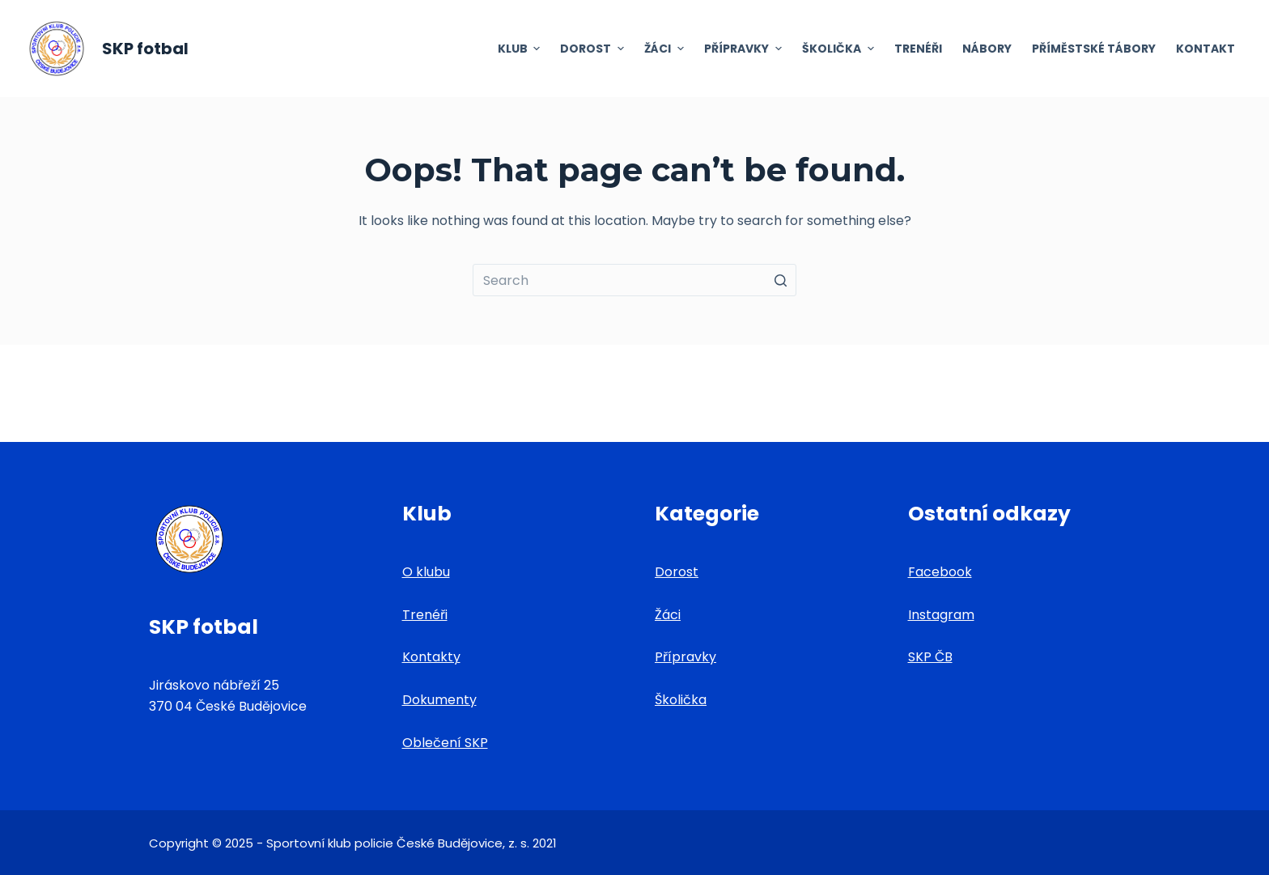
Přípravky (685, 657)
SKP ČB (930, 657)
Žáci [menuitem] (666, 48)
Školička (681, 699)
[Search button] (780, 280)
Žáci (668, 614)
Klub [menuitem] (521, 48)
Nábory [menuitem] (987, 48)
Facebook (940, 572)
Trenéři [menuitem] (918, 48)
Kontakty (431, 657)
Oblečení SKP (445, 742)
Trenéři (425, 614)
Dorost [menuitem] (594, 48)
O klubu (426, 572)
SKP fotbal (145, 48)
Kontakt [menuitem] (1205, 48)
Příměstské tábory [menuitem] (1094, 48)
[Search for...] (634, 280)
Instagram (941, 614)
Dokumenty (439, 699)
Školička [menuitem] (840, 48)
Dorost (676, 572)
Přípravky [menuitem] (745, 48)
